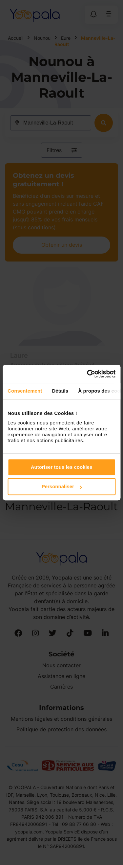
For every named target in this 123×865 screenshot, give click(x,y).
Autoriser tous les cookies (61, 467)
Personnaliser (62, 486)
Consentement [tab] (25, 391)
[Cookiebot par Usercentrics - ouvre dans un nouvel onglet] (87, 374)
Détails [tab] (60, 391)
